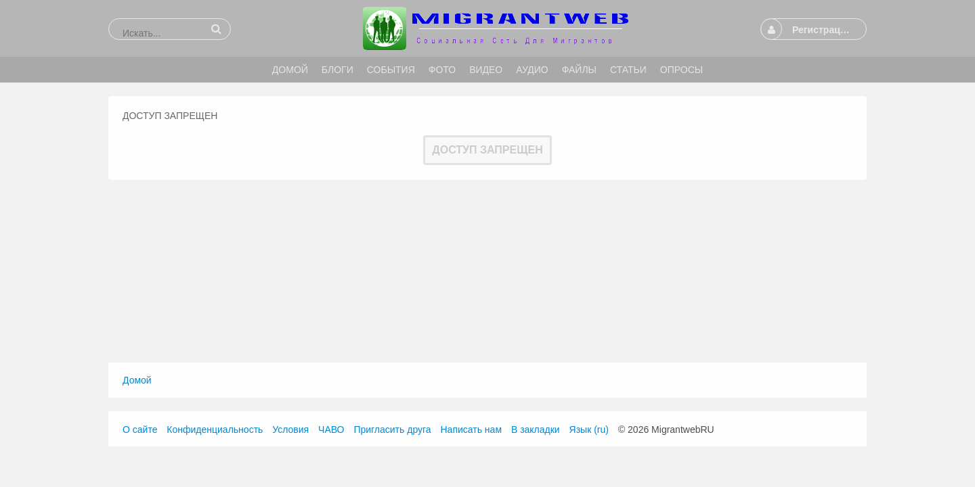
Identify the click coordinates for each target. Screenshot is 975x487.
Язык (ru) (589, 429)
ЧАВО (331, 429)
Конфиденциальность (215, 429)
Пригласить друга (392, 429)
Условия (290, 429)
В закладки (535, 429)
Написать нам (471, 429)
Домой (137, 380)
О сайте (140, 429)
